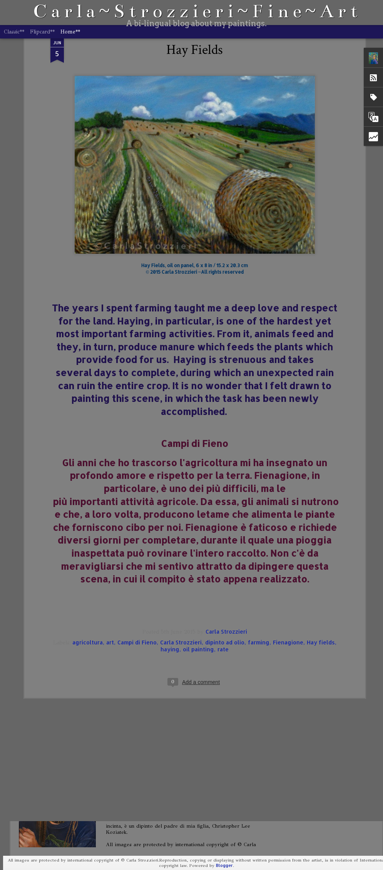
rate (223, 543)
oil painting (198, 543)
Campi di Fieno (137, 537)
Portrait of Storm (140, 774)
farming (258, 537)
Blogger (224, 865)
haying (170, 543)
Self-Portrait (134, 687)
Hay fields (321, 537)
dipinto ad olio (224, 537)
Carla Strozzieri (226, 526)
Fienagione (288, 537)
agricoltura (87, 537)
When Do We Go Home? (150, 599)
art (110, 537)
